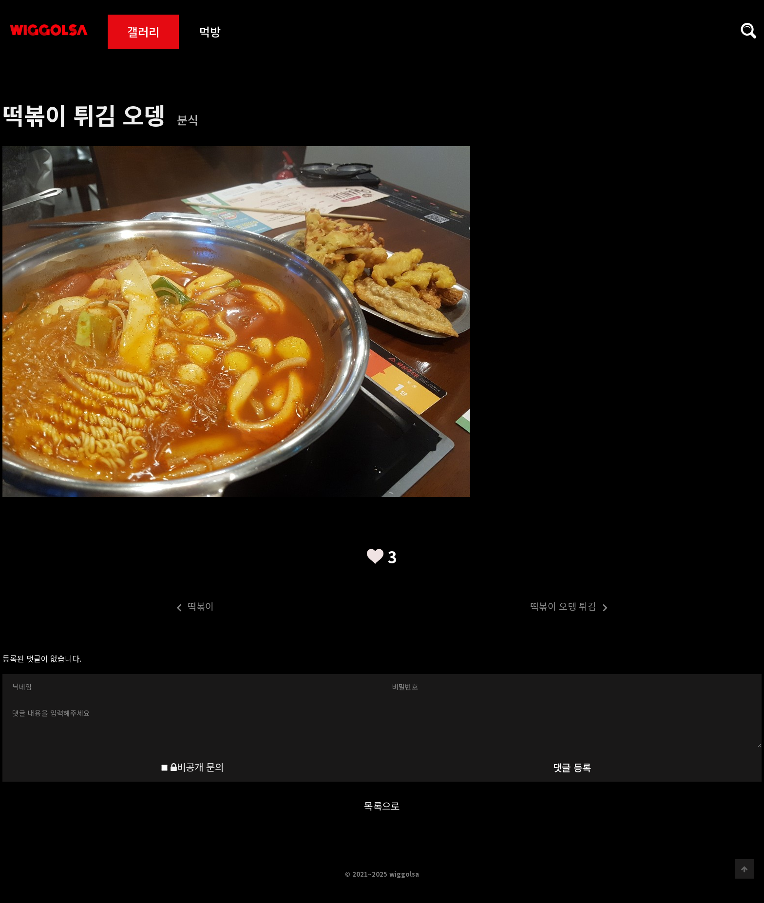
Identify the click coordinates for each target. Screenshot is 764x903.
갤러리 (143, 31)
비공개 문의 (197, 767)
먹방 (210, 31)
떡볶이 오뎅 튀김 (495, 608)
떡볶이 (108, 608)
